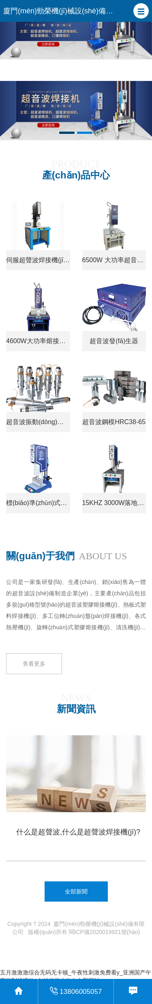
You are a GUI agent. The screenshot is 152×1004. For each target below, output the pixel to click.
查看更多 (34, 690)
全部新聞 (76, 891)
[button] (141, 11)
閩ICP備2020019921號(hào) (104, 932)
